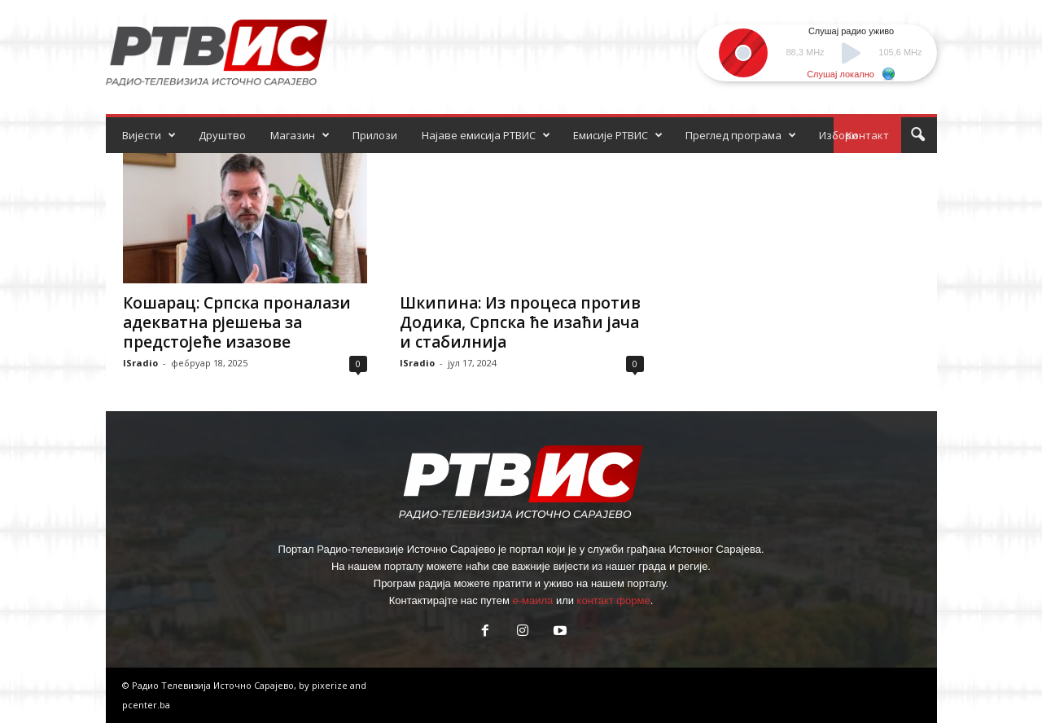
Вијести (149, 135)
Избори (838, 135)
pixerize (331, 685)
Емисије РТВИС (618, 135)
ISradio (140, 363)
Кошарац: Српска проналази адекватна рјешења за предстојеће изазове (237, 322)
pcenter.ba (146, 705)
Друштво (222, 135)
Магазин (300, 135)
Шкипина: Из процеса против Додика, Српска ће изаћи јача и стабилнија (520, 322)
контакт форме (613, 600)
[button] (917, 135)
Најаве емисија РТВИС (486, 135)
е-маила (532, 600)
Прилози (374, 135)
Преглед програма (740, 135)
